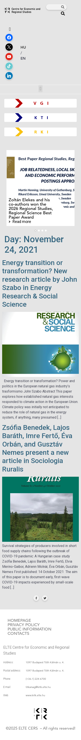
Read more (22, 221)
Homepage (19, 620)
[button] (63, 13)
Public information (29, 629)
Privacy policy (24, 625)
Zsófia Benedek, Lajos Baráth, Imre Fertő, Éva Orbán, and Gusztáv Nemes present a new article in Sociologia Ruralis (37, 448)
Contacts (18, 633)
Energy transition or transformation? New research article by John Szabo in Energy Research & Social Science (39, 283)
